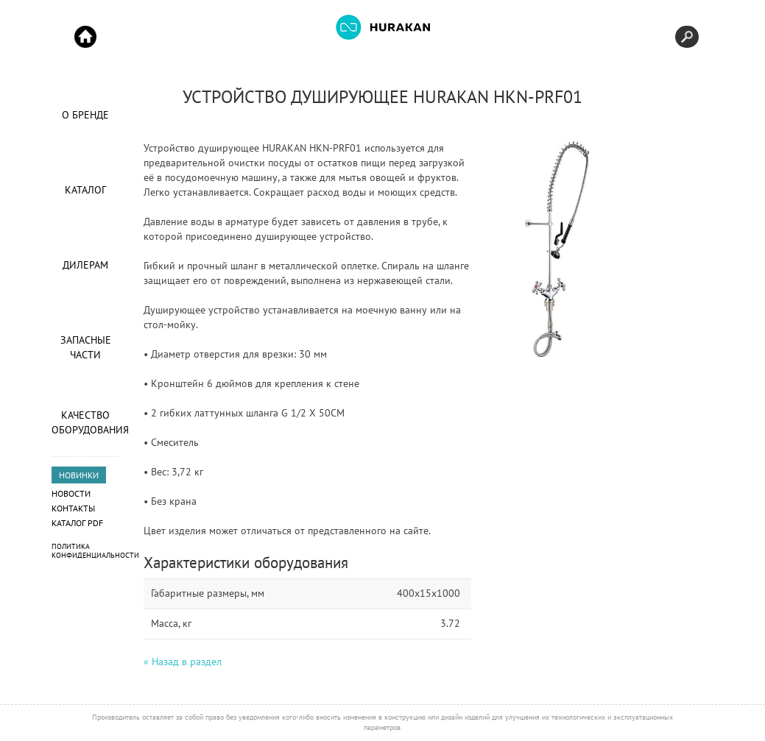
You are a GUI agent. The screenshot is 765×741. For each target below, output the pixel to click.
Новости (71, 493)
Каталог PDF (77, 522)
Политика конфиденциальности (95, 551)
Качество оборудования (85, 422)
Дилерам (85, 265)
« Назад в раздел (183, 661)
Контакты (73, 508)
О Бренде (85, 114)
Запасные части (85, 347)
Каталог (85, 189)
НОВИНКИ (79, 475)
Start (85, 37)
